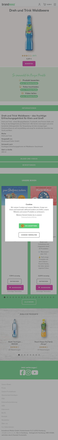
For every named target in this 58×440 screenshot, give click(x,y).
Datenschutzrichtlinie (28, 217)
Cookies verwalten (29, 235)
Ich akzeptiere (29, 225)
